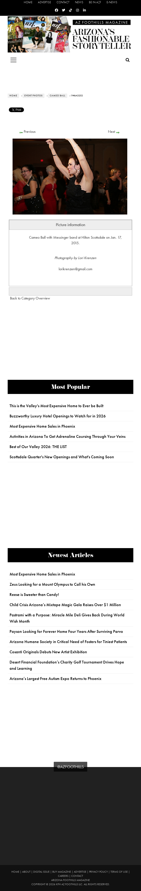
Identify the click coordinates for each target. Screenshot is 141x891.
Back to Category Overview (30, 298)
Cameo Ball (57, 95)
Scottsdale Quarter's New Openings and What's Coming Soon (62, 456)
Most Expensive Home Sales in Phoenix (42, 426)
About (26, 871)
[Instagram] (77, 10)
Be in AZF (95, 2)
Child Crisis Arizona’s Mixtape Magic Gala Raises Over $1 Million (65, 604)
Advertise (44, 2)
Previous (30, 131)
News (79, 2)
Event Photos (33, 95)
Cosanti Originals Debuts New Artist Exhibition (48, 651)
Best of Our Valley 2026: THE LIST (38, 446)
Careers (63, 876)
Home (28, 2)
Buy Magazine (61, 871)
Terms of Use (119, 871)
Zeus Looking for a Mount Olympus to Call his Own (52, 584)
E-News (112, 2)
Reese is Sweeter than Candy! (34, 594)
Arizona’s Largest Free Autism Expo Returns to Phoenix (55, 678)
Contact (63, 2)
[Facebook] (56, 10)
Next (111, 131)
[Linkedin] (84, 10)
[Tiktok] (70, 10)
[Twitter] (63, 10)
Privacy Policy (98, 871)
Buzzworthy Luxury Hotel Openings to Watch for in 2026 (58, 416)
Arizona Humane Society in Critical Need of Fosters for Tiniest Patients (68, 641)
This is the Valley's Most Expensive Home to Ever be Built (56, 405)
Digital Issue (41, 871)
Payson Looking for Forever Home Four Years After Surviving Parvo (66, 631)
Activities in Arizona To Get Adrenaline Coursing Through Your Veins (67, 436)
